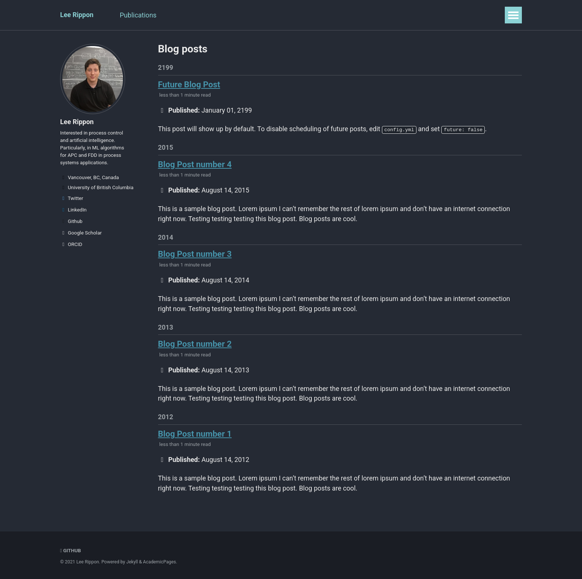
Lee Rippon (77, 15)
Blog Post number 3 (195, 256)
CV (329, 15)
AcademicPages (159, 562)
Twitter (71, 199)
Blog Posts (295, 15)
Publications (138, 15)
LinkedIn (73, 211)
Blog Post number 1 (195, 436)
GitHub (70, 551)
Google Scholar (81, 234)
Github (71, 222)
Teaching (213, 15)
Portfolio (253, 15)
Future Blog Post (189, 84)
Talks (178, 15)
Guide (355, 15)
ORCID (71, 245)
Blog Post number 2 (195, 346)
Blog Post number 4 (195, 165)
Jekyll (132, 562)
